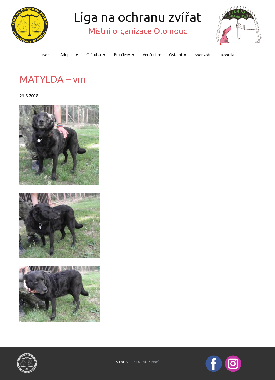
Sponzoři (202, 54)
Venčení (149, 54)
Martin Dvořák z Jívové (143, 362)
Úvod (45, 54)
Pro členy (122, 54)
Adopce (67, 54)
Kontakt (228, 54)
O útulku (93, 54)
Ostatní (175, 54)
